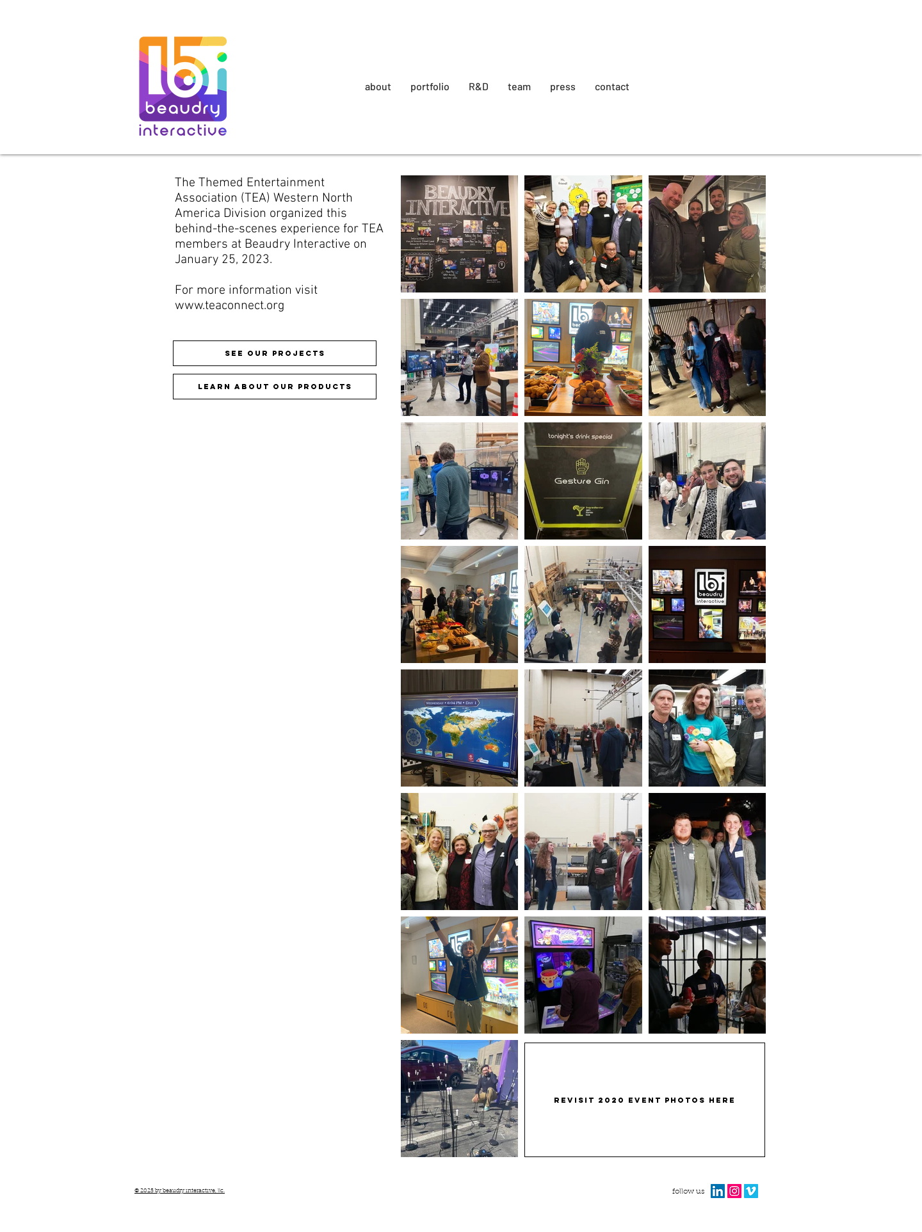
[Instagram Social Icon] (734, 1191)
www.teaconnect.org (229, 306)
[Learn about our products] (274, 386)
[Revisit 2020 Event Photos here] (644, 1100)
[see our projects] (274, 353)
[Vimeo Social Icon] (751, 1191)
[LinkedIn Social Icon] (718, 1191)
